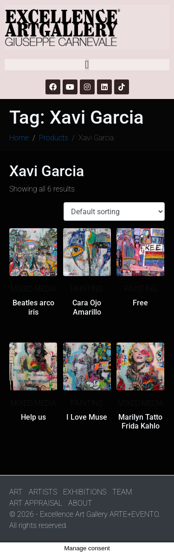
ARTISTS (43, 492)
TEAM (122, 492)
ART (16, 492)
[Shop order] (114, 211)
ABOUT (80, 503)
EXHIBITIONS (84, 492)
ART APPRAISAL (35, 503)
